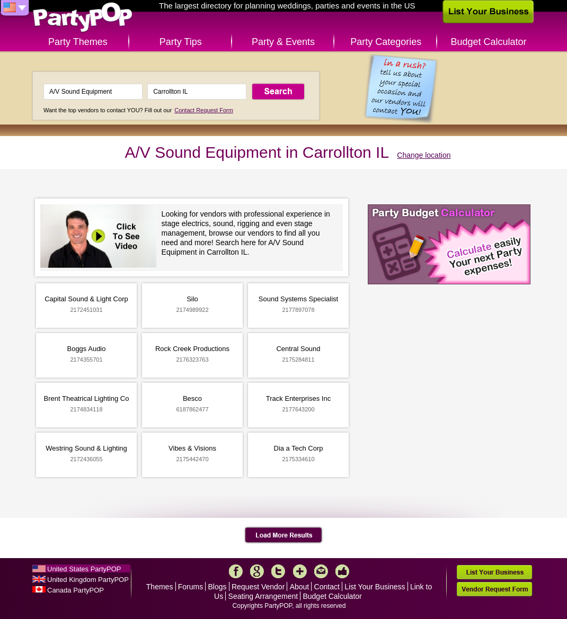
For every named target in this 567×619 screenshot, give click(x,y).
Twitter (278, 571)
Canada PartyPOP (75, 590)
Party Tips (181, 42)
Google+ (257, 571)
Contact (327, 586)
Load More (283, 535)
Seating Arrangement (263, 596)
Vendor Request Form (494, 589)
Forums (190, 586)
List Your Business (374, 586)
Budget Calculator (489, 42)
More (300, 571)
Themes (159, 586)
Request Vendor (258, 586)
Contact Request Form (203, 110)
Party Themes (78, 42)
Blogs (217, 586)
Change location (423, 155)
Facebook (236, 571)
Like (342, 571)
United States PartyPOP (84, 569)
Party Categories (385, 42)
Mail (321, 571)
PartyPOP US (82, 17)
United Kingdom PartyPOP (88, 580)
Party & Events (283, 42)
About (299, 586)
